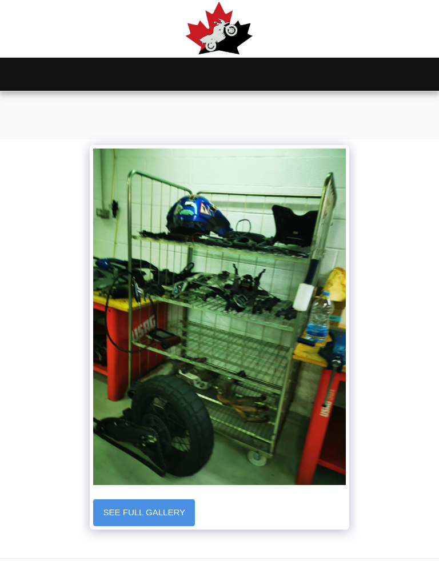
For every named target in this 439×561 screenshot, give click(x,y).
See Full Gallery (144, 512)
